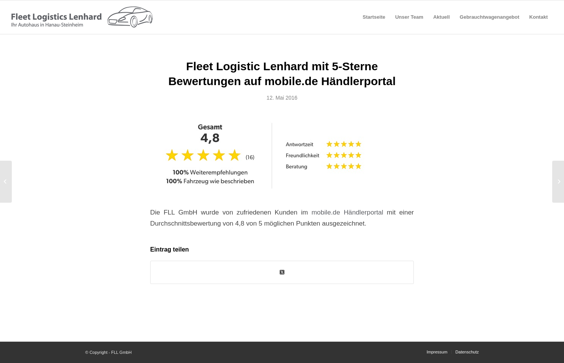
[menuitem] (374, 17)
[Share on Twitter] (282, 272)
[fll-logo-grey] (81, 17)
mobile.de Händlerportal (347, 212)
